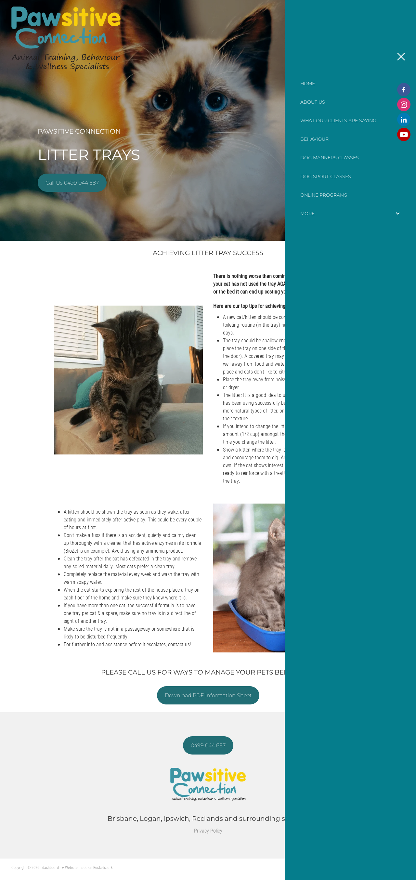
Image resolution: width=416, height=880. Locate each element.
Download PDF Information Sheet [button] (208, 695)
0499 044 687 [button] (208, 745)
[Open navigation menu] (397, 39)
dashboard (50, 867)
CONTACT (368, 39)
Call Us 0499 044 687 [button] (72, 182)
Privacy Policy (208, 830)
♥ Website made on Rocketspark (87, 867)
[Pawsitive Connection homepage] (158, 39)
